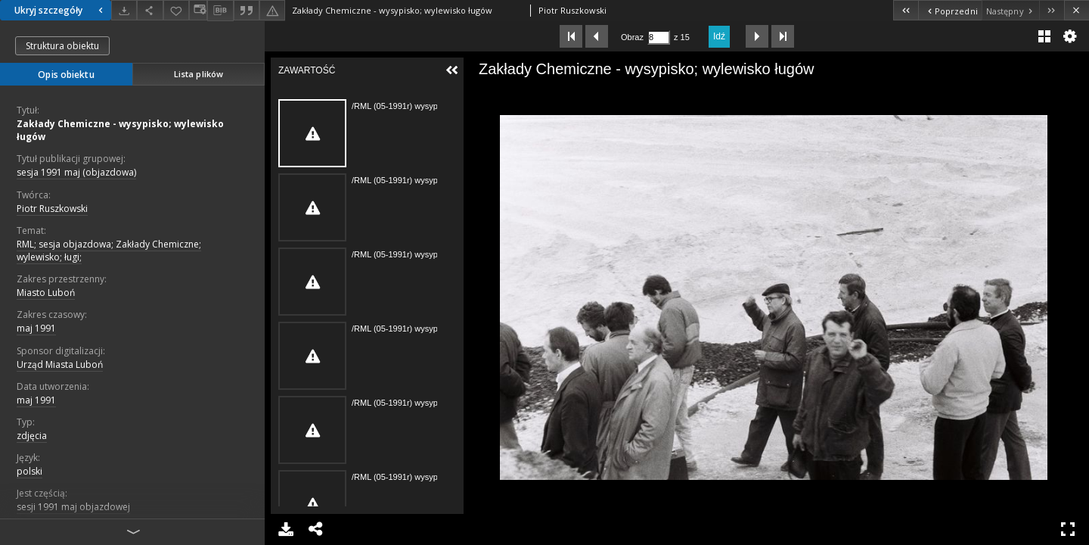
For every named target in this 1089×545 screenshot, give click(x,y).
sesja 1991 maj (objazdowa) (76, 172)
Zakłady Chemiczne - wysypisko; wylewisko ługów (120, 130)
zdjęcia (32, 435)
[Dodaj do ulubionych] (176, 10)
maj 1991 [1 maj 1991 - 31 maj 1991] (36, 400)
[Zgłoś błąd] (272, 10)
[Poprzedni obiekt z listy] (949, 10)
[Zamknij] (1076, 10)
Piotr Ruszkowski (52, 208)
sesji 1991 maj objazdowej (73, 506)
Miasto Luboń (46, 292)
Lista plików (198, 73)
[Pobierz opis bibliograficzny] (220, 10)
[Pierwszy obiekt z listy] (905, 10)
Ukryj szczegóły (60, 10)
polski (29, 471)
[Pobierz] (124, 10)
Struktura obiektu (62, 45)
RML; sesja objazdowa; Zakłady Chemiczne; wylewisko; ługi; (109, 250)
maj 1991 (36, 328)
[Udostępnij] (150, 10)
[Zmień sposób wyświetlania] (198, 10)
